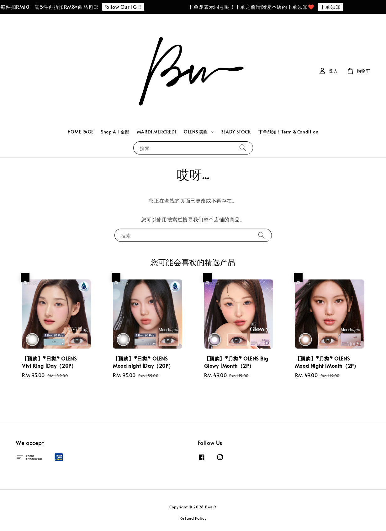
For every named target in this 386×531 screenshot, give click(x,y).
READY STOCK (235, 132)
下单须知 (335, 6)
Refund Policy (192, 518)
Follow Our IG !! (127, 6)
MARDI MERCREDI (156, 132)
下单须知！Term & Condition (288, 132)
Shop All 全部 (115, 132)
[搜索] (243, 148)
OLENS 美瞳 (196, 132)
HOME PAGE (80, 132)
